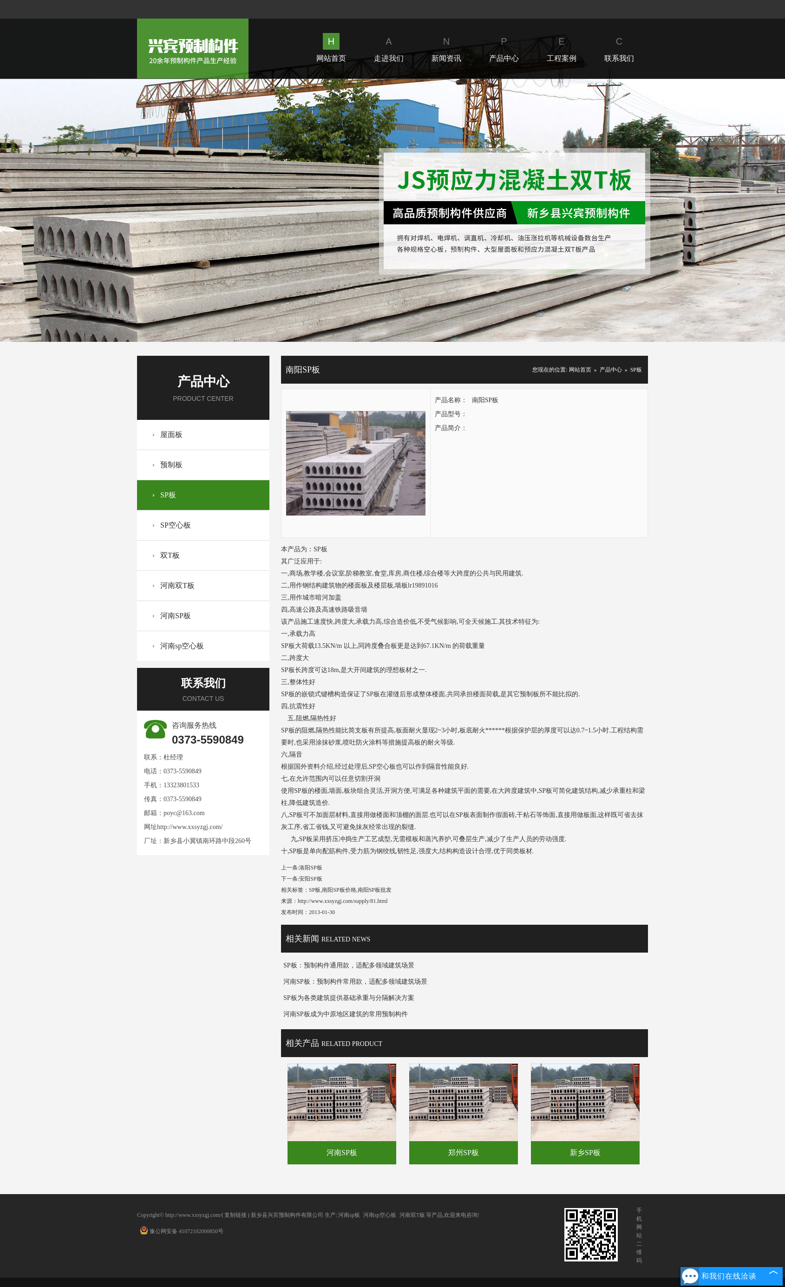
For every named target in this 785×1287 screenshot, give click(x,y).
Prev (70, 210)
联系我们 (619, 47)
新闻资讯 (446, 47)
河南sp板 (349, 1215)
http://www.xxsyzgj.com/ (189, 826)
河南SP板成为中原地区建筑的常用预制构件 (345, 1014)
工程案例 (561, 47)
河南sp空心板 (182, 646)
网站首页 (331, 47)
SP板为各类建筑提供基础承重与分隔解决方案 (348, 997)
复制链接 (235, 1215)
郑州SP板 (463, 1152)
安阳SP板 (310, 878)
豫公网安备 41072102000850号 (181, 1231)
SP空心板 (175, 525)
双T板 (170, 555)
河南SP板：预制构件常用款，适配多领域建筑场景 (355, 981)
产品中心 (504, 47)
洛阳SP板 (310, 867)
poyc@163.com (184, 813)
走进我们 (389, 47)
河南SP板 (175, 616)
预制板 (171, 465)
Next (714, 210)
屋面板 (171, 434)
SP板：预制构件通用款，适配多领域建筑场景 (348, 965)
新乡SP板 (585, 1152)
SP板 (168, 495)
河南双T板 (177, 585)
